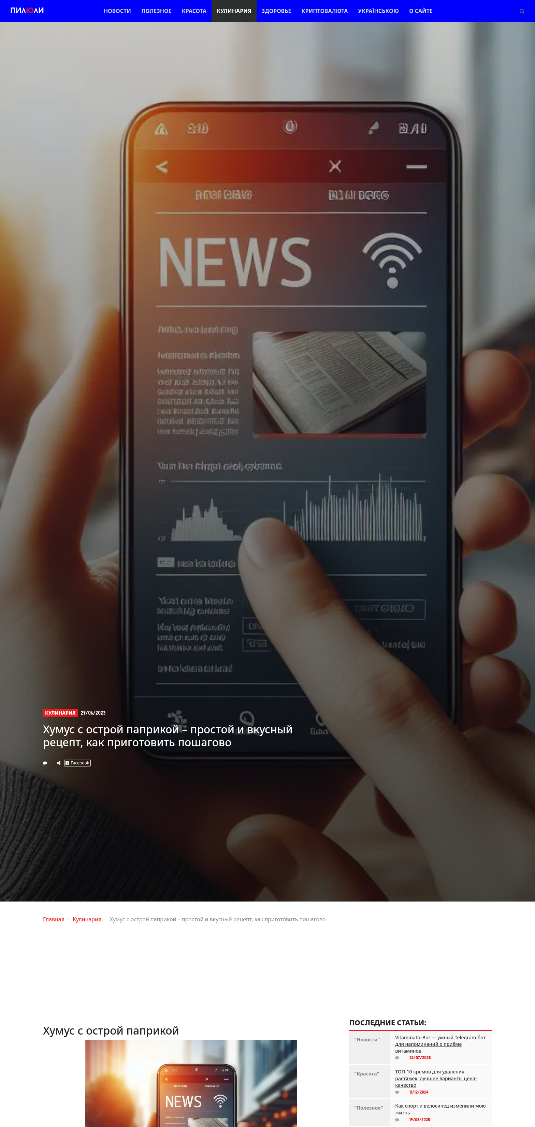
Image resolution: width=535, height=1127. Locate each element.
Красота (194, 11)
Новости (117, 11)
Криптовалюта (325, 11)
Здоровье (276, 11)
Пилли (27, 11)
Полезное (156, 11)
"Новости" (367, 1039)
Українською (378, 11)
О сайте (421, 11)
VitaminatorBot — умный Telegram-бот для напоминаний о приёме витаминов (440, 1044)
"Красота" (366, 1073)
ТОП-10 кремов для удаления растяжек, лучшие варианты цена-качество (436, 1078)
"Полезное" (368, 1107)
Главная (53, 919)
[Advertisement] (191, 976)
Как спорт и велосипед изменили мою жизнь (440, 1109)
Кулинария (234, 11)
